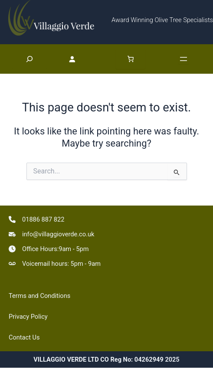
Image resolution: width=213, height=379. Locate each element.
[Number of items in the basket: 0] (130, 59)
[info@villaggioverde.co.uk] (51, 234)
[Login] (81, 59)
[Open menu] (183, 59)
